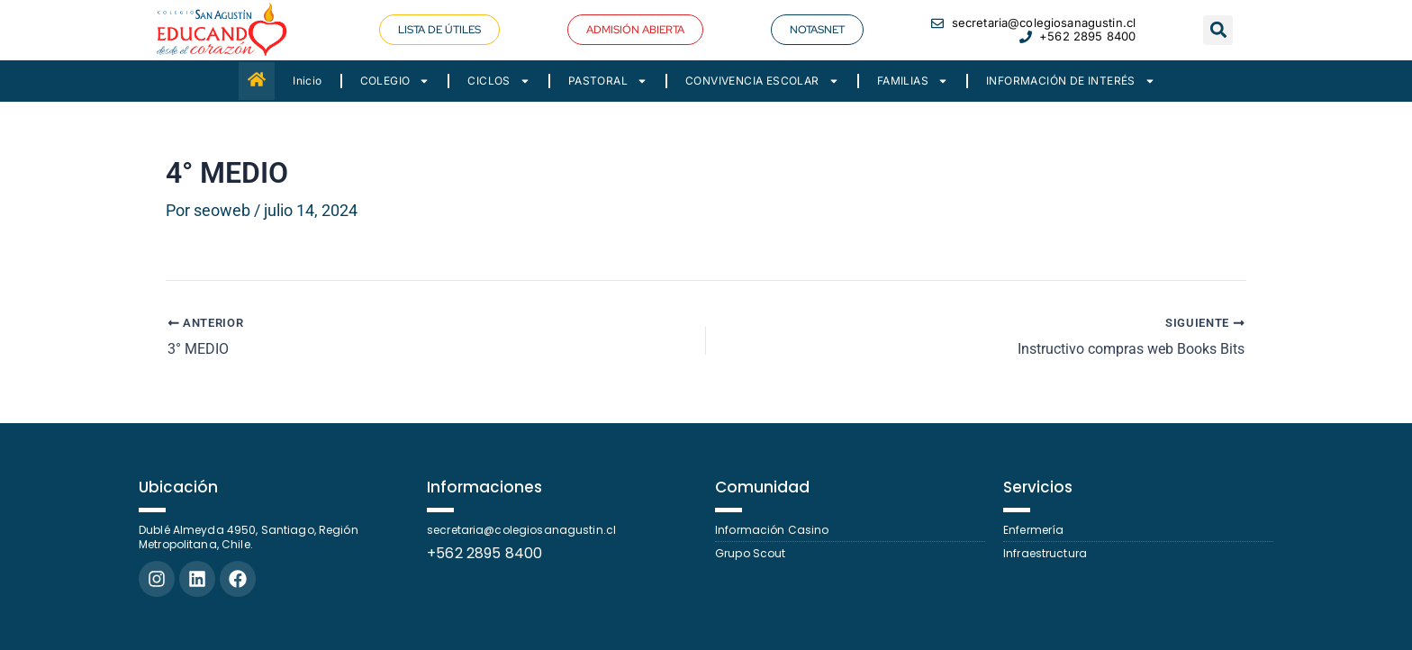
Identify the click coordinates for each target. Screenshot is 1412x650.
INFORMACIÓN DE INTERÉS (1070, 81)
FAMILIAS (912, 81)
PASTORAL (607, 81)
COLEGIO (395, 81)
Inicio (307, 80)
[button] (1218, 30)
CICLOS (498, 81)
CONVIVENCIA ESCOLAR (762, 81)
